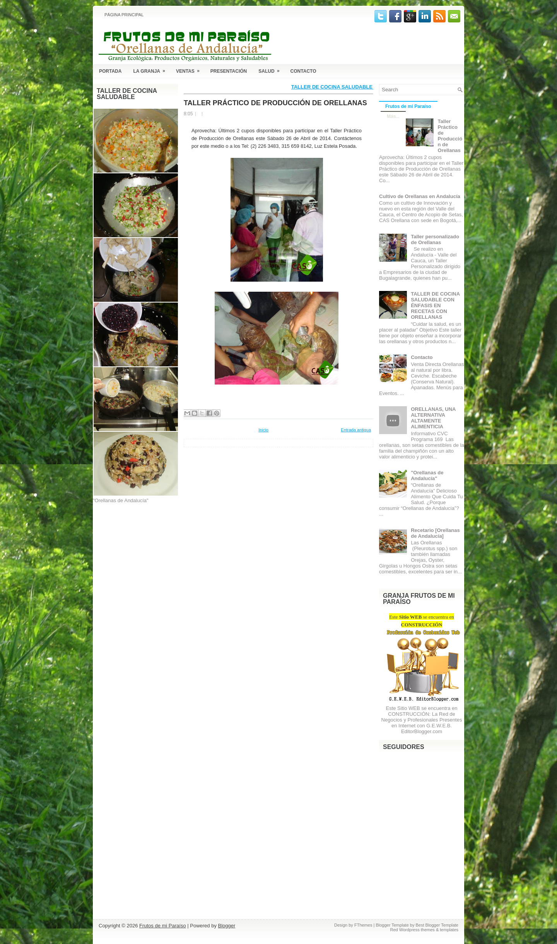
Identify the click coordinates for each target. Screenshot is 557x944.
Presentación (228, 71)
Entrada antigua (356, 430)
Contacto (303, 71)
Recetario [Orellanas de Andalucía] (435, 533)
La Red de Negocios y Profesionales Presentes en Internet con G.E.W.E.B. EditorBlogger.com (421, 722)
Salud (271, 70)
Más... (393, 116)
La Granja (151, 70)
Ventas (190, 70)
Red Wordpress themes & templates (424, 929)
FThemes (363, 925)
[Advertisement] (131, 548)
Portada (110, 71)
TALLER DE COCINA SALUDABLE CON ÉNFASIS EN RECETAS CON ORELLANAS (435, 305)
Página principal (124, 14)
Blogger (227, 926)
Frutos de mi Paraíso (408, 106)
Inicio (263, 430)
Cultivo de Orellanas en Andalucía (419, 196)
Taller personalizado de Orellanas (435, 239)
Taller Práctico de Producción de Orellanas (275, 102)
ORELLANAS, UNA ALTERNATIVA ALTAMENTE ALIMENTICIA (433, 417)
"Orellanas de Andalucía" (427, 475)
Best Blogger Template (437, 925)
